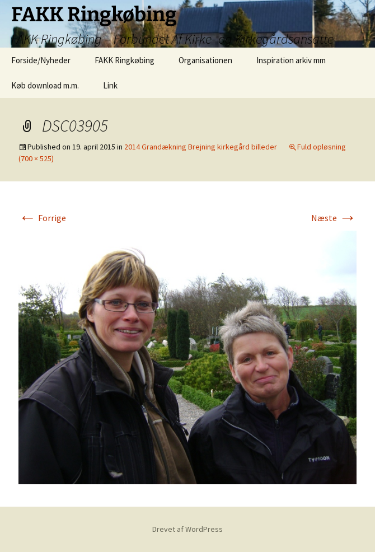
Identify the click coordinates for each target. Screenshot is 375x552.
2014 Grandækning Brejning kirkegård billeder (200, 147)
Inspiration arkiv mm (291, 60)
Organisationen (205, 60)
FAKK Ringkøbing (124, 60)
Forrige (42, 217)
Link (110, 85)
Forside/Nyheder (41, 60)
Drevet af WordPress (187, 529)
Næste (334, 217)
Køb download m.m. (45, 85)
